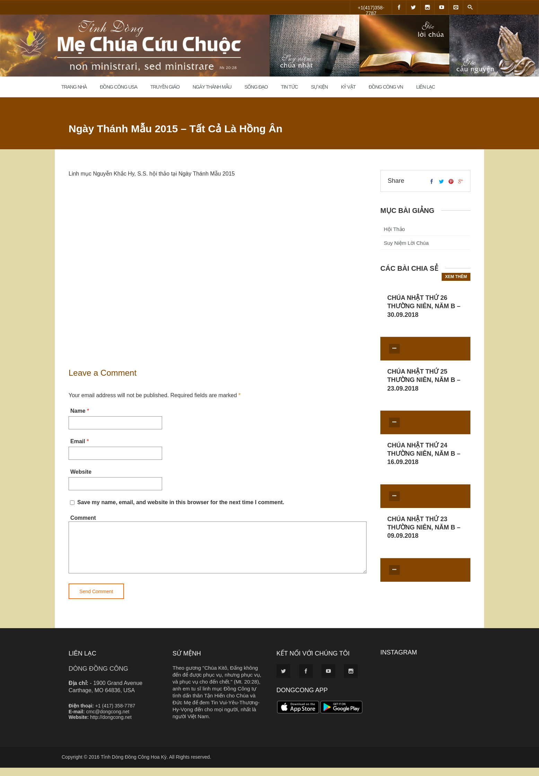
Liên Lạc (425, 87)
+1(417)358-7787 (371, 10)
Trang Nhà (74, 87)
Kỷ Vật (348, 87)
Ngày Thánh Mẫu (212, 87)
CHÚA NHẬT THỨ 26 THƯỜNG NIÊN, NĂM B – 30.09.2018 (423, 306)
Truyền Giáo (164, 87)
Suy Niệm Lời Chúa (406, 243)
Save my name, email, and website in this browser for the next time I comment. (180, 502)
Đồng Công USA (118, 87)
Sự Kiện (319, 87)
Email (77, 441)
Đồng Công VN (386, 87)
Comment (83, 518)
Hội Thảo (394, 229)
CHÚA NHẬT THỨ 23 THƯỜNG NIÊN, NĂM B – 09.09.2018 (423, 527)
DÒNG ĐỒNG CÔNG (98, 677)
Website (80, 472)
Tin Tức (289, 87)
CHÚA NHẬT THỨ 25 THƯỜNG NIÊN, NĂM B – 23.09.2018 (423, 380)
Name (78, 411)
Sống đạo (256, 87)
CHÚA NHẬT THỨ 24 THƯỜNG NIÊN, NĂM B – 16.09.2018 (423, 454)
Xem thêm (456, 276)
